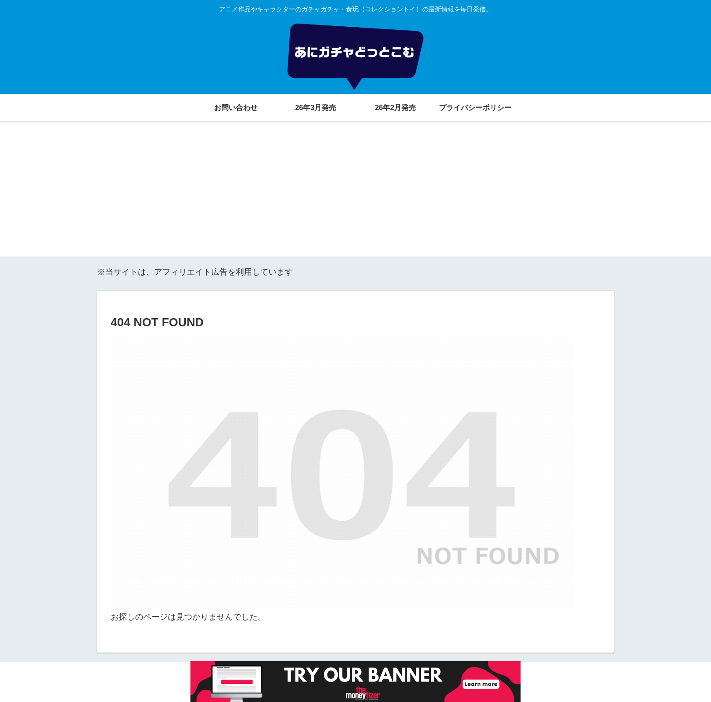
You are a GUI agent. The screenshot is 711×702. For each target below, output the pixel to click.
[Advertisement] (355, 193)
